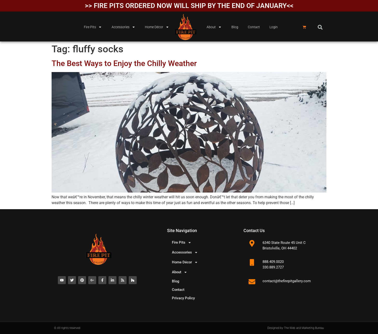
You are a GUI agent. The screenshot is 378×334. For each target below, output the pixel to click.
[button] (320, 27)
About (214, 27)
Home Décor (157, 27)
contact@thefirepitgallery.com (287, 281)
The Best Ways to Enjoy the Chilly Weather (124, 63)
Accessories (123, 27)
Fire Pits (93, 27)
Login (274, 27)
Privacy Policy (183, 298)
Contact (254, 27)
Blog (234, 27)
